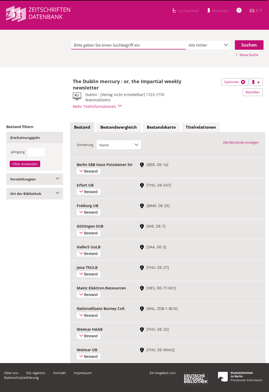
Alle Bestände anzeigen (241, 142)
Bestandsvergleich (118, 127)
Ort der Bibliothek (34, 193)
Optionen (234, 81)
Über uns (11, 372)
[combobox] (208, 45)
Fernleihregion (34, 179)
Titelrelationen (201, 127)
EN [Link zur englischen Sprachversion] (252, 10)
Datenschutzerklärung (21, 377)
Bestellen (253, 92)
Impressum (83, 372)
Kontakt (59, 372)
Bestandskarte (161, 127)
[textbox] (128, 45)
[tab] (82, 127)
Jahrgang (18, 151)
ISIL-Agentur (35, 372)
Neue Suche (246, 54)
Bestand (82, 127)
